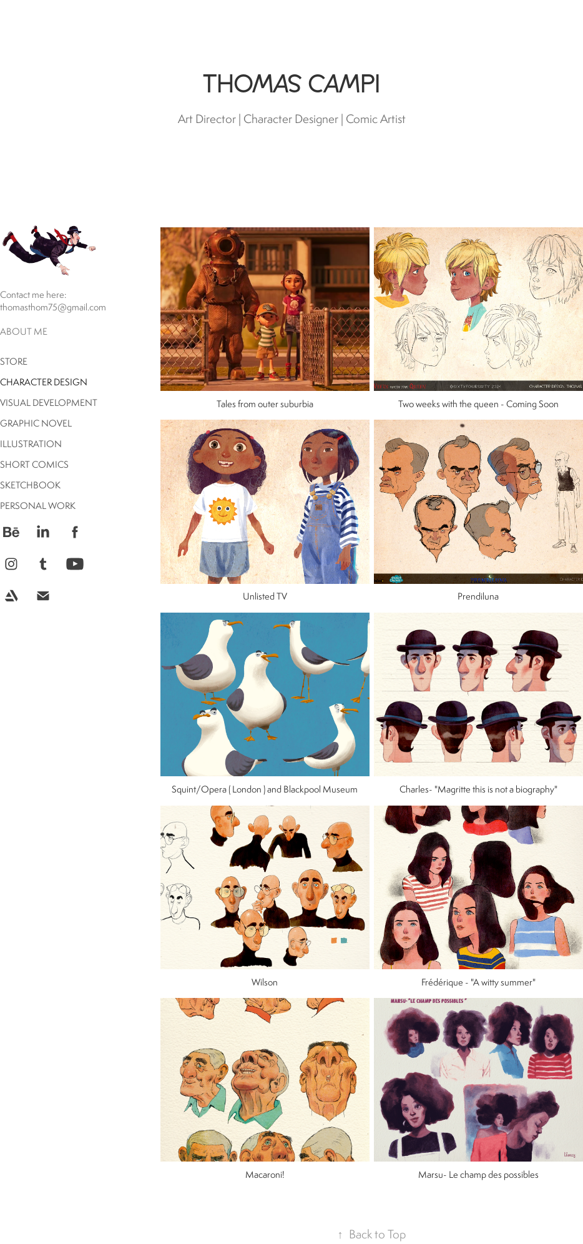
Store (13, 361)
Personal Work (38, 505)
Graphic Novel (36, 423)
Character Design (43, 382)
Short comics (34, 464)
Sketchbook (30, 485)
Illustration (31, 444)
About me (23, 331)
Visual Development (48, 402)
